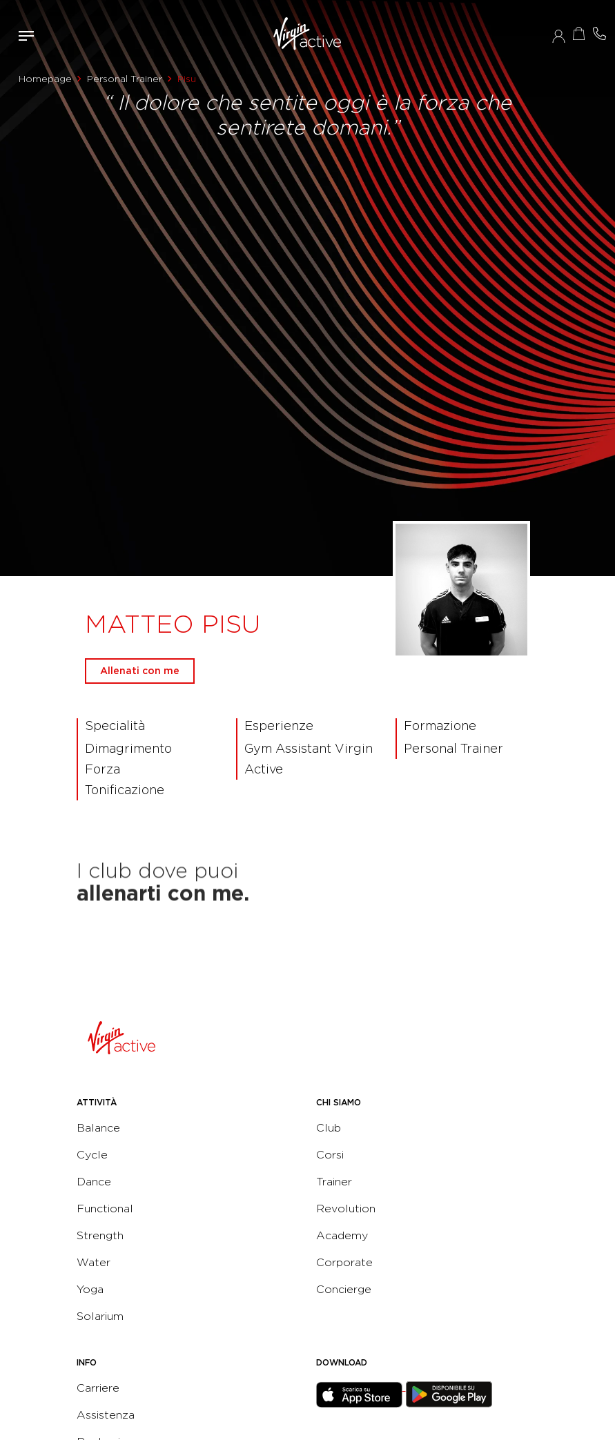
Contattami (600, 33)
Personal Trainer (124, 78)
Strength (100, 1235)
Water (93, 1262)
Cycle (92, 1154)
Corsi (330, 1154)
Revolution (345, 1208)
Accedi (558, 35)
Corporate (344, 1262)
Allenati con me (139, 670)
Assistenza (106, 1414)
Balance (98, 1127)
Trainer (334, 1181)
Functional (105, 1208)
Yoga (90, 1289)
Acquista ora (579, 33)
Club (328, 1127)
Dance (94, 1181)
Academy (342, 1235)
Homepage (45, 78)
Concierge (343, 1289)
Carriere (98, 1387)
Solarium (100, 1316)
